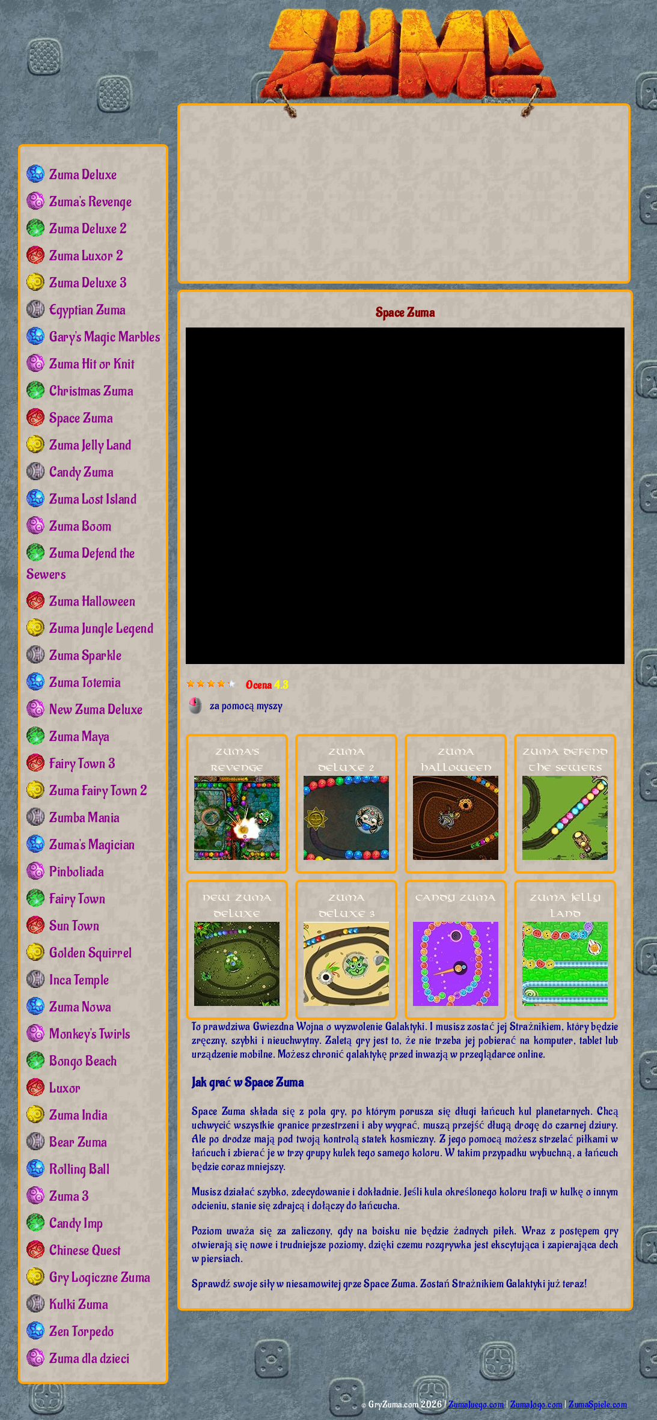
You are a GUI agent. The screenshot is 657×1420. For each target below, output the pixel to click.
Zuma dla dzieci (89, 1359)
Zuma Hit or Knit (91, 364)
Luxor (65, 1088)
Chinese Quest (85, 1251)
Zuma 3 (68, 1196)
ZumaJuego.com (476, 1404)
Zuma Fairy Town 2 (98, 791)
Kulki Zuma (78, 1305)
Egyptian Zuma (87, 310)
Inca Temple (79, 980)
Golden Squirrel (90, 953)
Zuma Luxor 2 (86, 256)
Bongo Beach (83, 1061)
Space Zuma (80, 418)
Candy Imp (76, 1223)
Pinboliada (76, 872)
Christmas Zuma (91, 391)
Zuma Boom (80, 526)
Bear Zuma (78, 1142)
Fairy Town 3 (82, 764)
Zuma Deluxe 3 (88, 283)
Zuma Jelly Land (90, 445)
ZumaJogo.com (536, 1404)
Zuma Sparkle (85, 656)
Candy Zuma (455, 898)
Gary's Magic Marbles (104, 337)
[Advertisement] (299, 193)
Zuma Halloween (92, 602)
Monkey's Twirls (89, 1034)
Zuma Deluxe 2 (88, 229)
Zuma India (78, 1115)
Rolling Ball (79, 1169)
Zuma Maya (79, 737)
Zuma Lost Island (92, 499)
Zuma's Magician (92, 845)
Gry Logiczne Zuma (99, 1278)
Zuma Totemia (84, 683)
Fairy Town (77, 899)
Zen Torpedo (81, 1332)
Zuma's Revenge (90, 202)
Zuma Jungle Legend (101, 629)
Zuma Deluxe (83, 175)
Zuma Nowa (80, 1007)
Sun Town (74, 926)
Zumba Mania (84, 818)
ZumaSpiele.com (598, 1404)
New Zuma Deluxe (96, 710)
